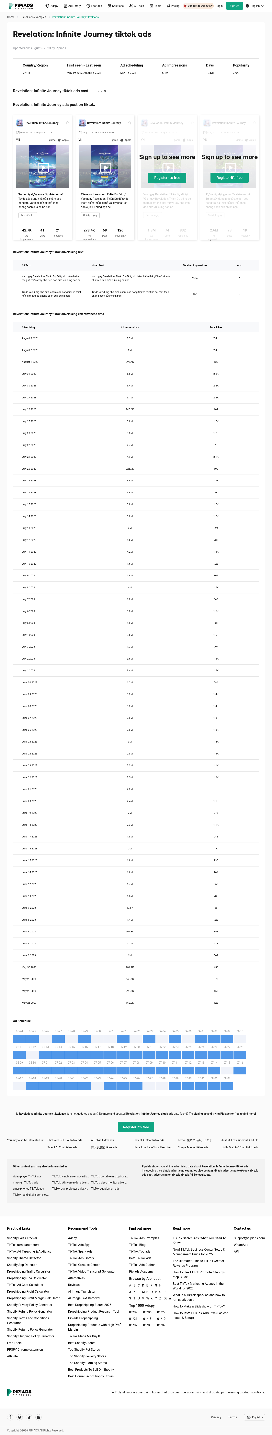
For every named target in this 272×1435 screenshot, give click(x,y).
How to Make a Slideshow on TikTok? (199, 1306)
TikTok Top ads (139, 1251)
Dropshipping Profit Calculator (28, 1291)
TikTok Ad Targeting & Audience (29, 1251)
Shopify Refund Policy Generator (29, 1311)
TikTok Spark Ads (80, 1251)
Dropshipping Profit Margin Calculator (33, 1298)
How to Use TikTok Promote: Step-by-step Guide (199, 1274)
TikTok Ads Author (142, 1265)
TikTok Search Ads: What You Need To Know (199, 1240)
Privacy (216, 1417)
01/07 (161, 1325)
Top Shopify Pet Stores (84, 1349)
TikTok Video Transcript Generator (92, 1271)
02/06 (147, 1312)
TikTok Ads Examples (144, 1238)
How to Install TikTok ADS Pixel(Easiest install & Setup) (200, 1315)
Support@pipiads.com (249, 1238)
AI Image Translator (81, 1291)
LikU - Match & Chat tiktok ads (239, 1147)
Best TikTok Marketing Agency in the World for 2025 (198, 1286)
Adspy (72, 1238)
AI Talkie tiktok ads (102, 1140)
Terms (232, 1417)
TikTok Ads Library (81, 1258)
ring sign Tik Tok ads (25, 1182)
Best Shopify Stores (81, 1343)
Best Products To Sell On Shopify (91, 1369)
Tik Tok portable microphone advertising (110, 1176)
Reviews (74, 1285)
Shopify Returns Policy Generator (30, 1329)
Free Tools (14, 1343)
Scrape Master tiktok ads (193, 1147)
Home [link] (11, 17)
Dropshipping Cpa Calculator (27, 1278)
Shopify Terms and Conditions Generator (28, 1320)
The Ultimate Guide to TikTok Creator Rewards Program (198, 1263)
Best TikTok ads (140, 1258)
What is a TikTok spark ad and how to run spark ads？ (199, 1297)
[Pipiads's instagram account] (38, 1417)
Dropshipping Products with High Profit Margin (95, 1327)
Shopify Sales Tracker (22, 1238)
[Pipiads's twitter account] (20, 1417)
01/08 (147, 1325)
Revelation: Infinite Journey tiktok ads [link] (75, 17)
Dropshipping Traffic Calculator (28, 1271)
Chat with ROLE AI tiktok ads (65, 1140)
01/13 (147, 1319)
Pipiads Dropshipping (83, 1318)
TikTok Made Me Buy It (84, 1336)
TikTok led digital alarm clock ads (32, 1194)
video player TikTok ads (27, 1176)
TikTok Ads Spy (78, 1245)
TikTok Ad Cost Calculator (25, 1285)
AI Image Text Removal (84, 1298)
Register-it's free (167, 178)
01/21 (133, 1319)
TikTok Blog (137, 1245)
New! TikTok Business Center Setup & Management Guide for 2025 (199, 1252)
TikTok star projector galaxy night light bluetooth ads (71, 1188)
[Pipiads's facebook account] (10, 1417)
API (236, 1251)
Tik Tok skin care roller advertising (71, 1182)
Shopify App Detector (22, 1265)
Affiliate (12, 1356)
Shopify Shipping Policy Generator (30, 1336)
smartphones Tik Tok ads (28, 1188)
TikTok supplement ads (105, 1188)
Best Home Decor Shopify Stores (91, 1376)
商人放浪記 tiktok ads (104, 1147)
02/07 (133, 1312)
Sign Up (234, 5)
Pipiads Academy (141, 1271)
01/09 (133, 1325)
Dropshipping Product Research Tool (93, 1311)
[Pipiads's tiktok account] (29, 1417)
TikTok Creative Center (84, 1265)
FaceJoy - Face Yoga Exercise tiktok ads (156, 1147)
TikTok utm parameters (23, 1245)
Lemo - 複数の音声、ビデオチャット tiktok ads (199, 1140)
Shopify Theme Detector (24, 1258)
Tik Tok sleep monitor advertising (110, 1182)
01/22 (161, 1312)
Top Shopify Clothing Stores (87, 1363)
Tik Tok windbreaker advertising (71, 1176)
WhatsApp (241, 1245)
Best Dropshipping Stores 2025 (89, 1305)
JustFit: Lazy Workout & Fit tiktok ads (243, 1140)
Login (219, 5)
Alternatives (76, 1278)
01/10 (161, 1319)
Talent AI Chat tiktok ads (149, 1140)
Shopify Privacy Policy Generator (29, 1305)
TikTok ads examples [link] (33, 17)
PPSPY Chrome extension (25, 1349)
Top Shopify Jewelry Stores (87, 1356)
